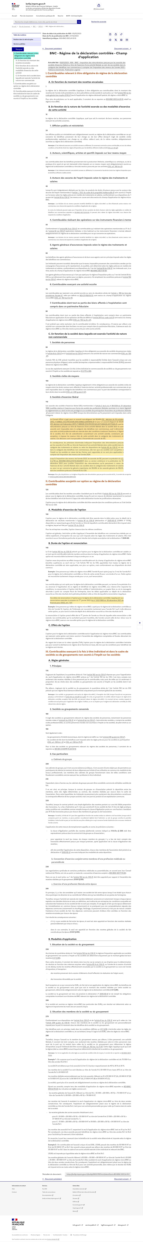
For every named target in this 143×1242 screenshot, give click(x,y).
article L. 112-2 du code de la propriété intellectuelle (92, 192)
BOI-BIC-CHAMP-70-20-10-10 (65, 749)
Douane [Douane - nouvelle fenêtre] (75, 1198)
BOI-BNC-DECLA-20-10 (114, 99)
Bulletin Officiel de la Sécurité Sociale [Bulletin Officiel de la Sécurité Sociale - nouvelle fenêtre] (83, 1192)
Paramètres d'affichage (79, 1235)
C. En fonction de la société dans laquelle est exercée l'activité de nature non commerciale (28, 78)
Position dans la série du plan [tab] (23, 39)
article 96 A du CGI (67, 228)
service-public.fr (91, 1225)
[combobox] (45, 22)
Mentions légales (36, 1235)
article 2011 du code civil (102, 317)
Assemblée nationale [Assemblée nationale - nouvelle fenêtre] (79, 1189)
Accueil (14, 16)
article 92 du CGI (56, 231)
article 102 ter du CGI (112, 493)
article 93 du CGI (60, 197)
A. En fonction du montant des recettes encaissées (27, 61)
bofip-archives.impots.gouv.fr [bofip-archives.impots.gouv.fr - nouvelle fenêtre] (50, 1198)
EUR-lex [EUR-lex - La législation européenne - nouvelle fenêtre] (75, 1202)
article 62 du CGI (108, 447)
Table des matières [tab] (20, 35)
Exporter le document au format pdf (110, 34)
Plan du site (46, 1235)
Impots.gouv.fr (77, 1208)
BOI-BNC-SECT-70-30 (118, 873)
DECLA (41, 26)
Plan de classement (24, 26)
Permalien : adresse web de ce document (121, 34)
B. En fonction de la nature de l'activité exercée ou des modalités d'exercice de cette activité (27, 69)
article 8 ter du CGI (73, 353)
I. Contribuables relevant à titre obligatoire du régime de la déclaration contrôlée (26, 55)
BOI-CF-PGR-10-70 (86, 295)
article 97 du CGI (85, 520)
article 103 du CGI (71, 697)
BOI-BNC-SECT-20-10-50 (82, 212)
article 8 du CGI (54, 353)
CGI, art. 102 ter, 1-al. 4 (91, 1046)
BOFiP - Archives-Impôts (74, 16)
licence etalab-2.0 (52, 1239)
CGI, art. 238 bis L (54, 742)
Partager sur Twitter (116, 40)
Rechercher (79, 22)
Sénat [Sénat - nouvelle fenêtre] (74, 1211)
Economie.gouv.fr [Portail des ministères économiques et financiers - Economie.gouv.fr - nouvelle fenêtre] (78, 1205)
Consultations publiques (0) (45, 16)
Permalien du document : (52, 1174)
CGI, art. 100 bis (114, 166)
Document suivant (121, 48)
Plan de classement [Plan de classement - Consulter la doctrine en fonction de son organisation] (26, 16)
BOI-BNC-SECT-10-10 (98, 270)
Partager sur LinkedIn (121, 40)
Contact (14, 1192)
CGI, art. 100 (112, 148)
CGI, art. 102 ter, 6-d (62, 298)
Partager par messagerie (127, 40)
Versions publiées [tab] (19, 44)
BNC (34, 26)
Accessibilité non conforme (20, 1235)
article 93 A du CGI (94, 964)
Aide (13, 1189)
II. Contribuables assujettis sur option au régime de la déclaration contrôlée (26, 86)
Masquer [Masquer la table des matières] (19, 49)
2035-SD (111, 520)
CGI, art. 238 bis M (73, 742)
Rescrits (60, 16)
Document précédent (53, 48)
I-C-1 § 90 (83, 697)
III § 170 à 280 (86, 371)
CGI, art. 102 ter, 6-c (81, 320)
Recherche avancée (98, 21)
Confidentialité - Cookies (60, 1235)
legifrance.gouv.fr (107, 1225)
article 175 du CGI (75, 525)
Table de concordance (48, 1192)
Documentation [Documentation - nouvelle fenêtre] (46, 1195)
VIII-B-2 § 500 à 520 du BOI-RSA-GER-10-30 (63, 477)
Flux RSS (44, 1189)
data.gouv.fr (122, 1225)
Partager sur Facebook (110, 40)
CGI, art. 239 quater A (75, 392)
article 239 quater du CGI (113, 737)
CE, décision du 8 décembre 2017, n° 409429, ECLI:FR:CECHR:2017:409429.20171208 (83, 424)
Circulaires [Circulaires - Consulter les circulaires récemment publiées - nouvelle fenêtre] (76, 1195)
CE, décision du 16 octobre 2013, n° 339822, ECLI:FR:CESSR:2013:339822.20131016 (86, 420)
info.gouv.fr (77, 1225)
